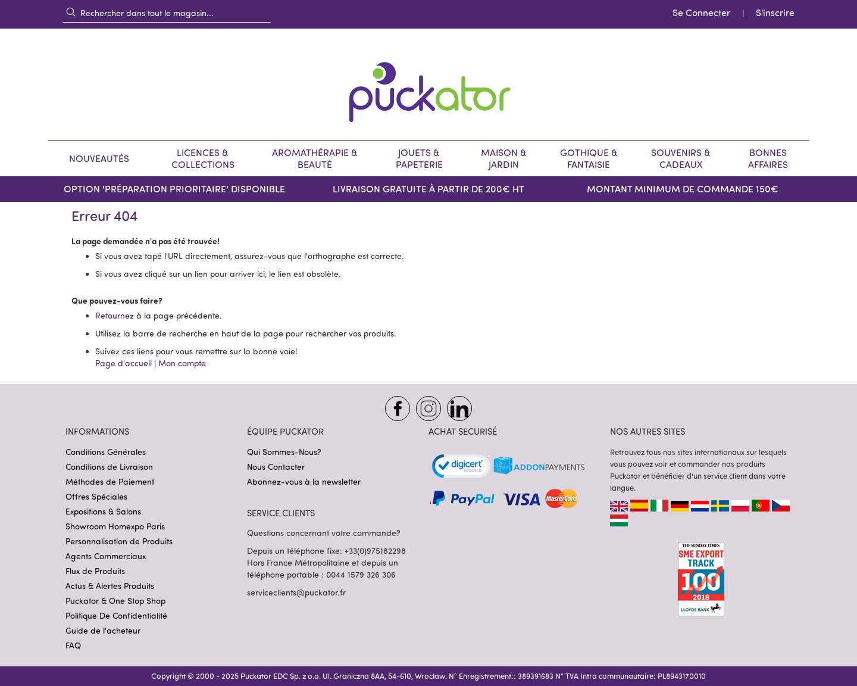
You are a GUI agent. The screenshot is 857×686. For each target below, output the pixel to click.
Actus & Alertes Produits (109, 586)
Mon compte (182, 363)
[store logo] (428, 84)
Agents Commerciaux (105, 556)
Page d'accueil (123, 363)
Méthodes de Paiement (109, 481)
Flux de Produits (95, 571)
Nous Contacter (276, 467)
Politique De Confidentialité (116, 615)
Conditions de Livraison (109, 467)
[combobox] (166, 12)
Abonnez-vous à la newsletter (304, 481)
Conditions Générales (105, 452)
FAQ (73, 645)
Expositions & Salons (103, 511)
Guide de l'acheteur (102, 630)
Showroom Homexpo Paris (115, 526)
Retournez (114, 315)
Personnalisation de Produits (119, 541)
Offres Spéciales (96, 496)
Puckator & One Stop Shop (115, 600)
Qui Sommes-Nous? (284, 452)
